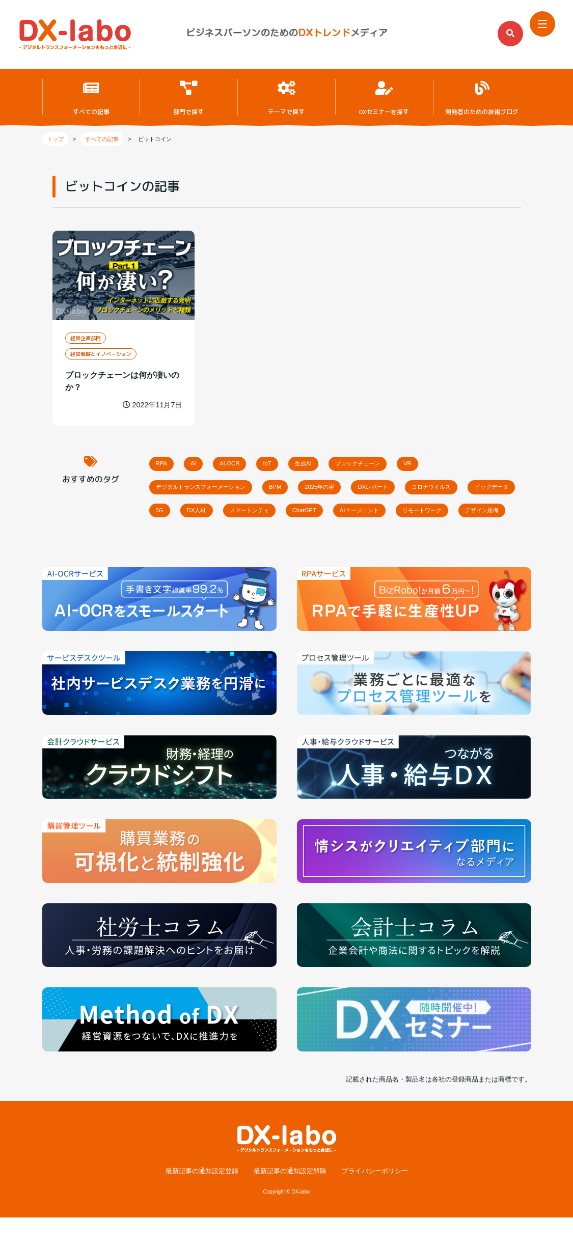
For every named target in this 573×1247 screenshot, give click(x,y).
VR (471, 460)
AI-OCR (251, 460)
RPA (166, 460)
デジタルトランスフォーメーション (212, 486)
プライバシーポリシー (375, 1200)
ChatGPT (412, 512)
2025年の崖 (358, 486)
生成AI (343, 460)
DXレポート (424, 486)
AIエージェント (480, 512)
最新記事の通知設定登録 (202, 1200)
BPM (303, 486)
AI (206, 460)
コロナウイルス (495, 486)
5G (234, 512)
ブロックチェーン (410, 460)
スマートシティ (345, 512)
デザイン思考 (256, 538)
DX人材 (280, 512)
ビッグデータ (179, 512)
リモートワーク (182, 538)
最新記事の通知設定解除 (290, 1200)
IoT (298, 460)
